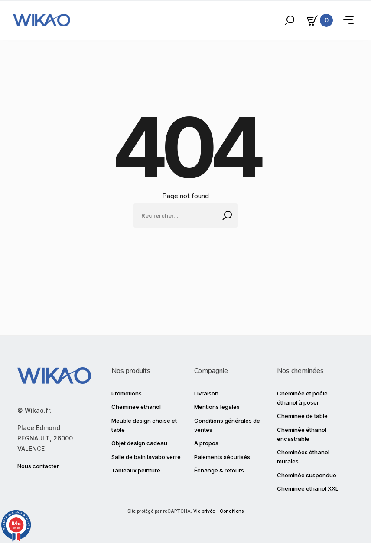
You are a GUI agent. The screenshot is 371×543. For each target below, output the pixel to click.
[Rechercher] (185, 215)
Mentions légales (217, 406)
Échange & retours (219, 470)
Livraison (206, 393)
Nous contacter (38, 466)
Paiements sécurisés (222, 456)
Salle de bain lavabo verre (146, 456)
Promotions (126, 393)
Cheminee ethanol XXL (307, 488)
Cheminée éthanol (136, 406)
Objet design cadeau (139, 443)
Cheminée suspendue (306, 475)
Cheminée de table (302, 415)
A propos (206, 443)
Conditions (232, 511)
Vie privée (204, 511)
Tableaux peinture (135, 470)
